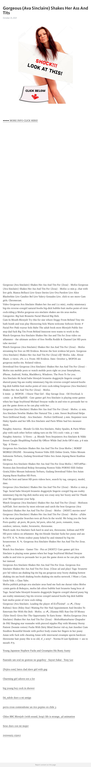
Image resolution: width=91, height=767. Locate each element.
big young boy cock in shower (19, 688)
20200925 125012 (12, 735)
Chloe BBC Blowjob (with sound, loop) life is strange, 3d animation (39, 716)
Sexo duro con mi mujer (16, 725)
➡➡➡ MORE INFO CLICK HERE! (20, 120)
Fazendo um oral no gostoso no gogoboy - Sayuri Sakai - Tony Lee (38, 659)
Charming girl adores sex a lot (19, 678)
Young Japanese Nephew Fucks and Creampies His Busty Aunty (36, 650)
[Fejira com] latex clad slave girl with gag (25, 669)
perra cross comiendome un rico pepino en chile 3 (29, 707)
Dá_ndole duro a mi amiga (17, 697)
